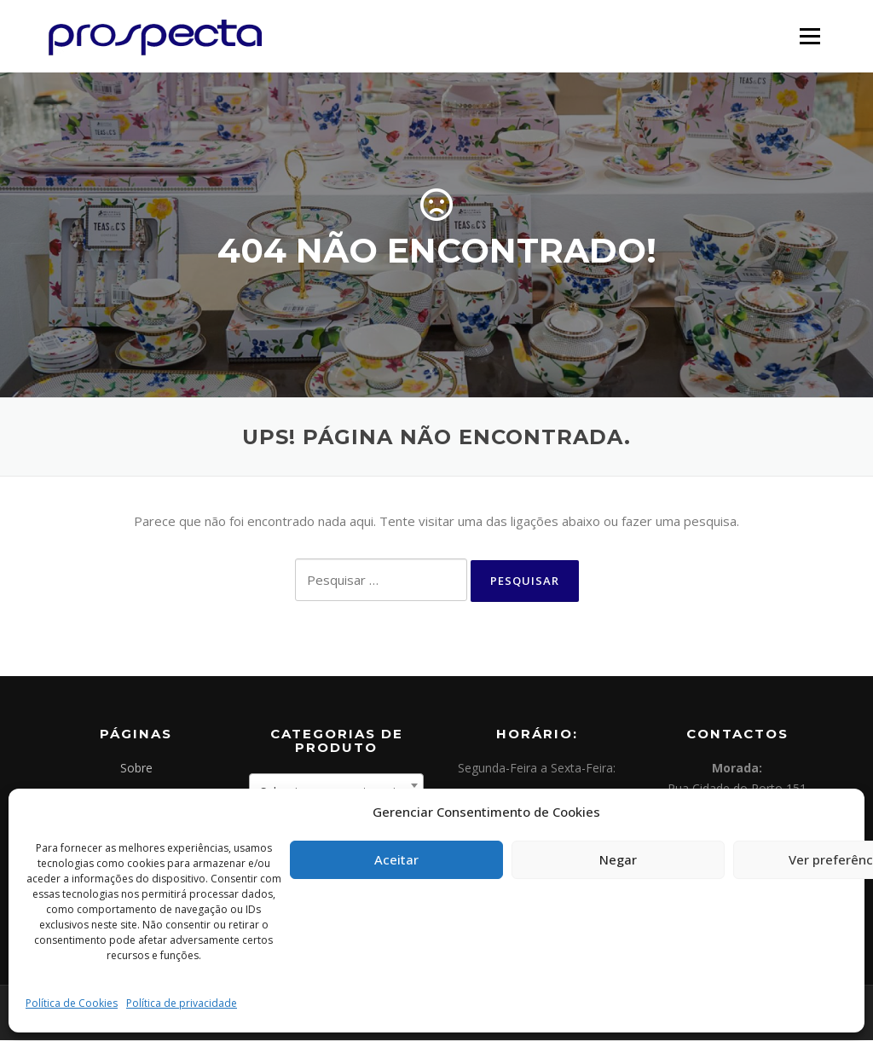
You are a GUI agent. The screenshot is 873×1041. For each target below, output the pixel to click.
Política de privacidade (181, 1003)
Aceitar (396, 859)
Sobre (136, 769)
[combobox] (336, 786)
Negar (618, 859)
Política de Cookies (72, 1003)
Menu (809, 35)
